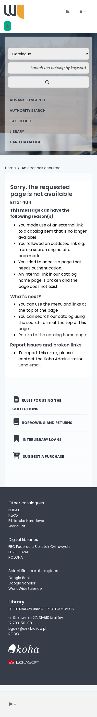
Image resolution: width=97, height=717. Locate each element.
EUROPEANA (18, 552)
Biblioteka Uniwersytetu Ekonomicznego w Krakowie (14, 11)
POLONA (15, 557)
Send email (29, 365)
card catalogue (26, 142)
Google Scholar (21, 583)
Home (10, 167)
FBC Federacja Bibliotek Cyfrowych (39, 546)
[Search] (48, 82)
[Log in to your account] (7, 26)
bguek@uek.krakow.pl (27, 628)
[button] (67, 11)
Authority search (27, 110)
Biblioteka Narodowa (26, 520)
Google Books (20, 577)
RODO (13, 633)
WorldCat (16, 526)
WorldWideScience (25, 588)
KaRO (13, 515)
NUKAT (14, 510)
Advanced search (27, 100)
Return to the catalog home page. (52, 335)
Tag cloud (20, 121)
